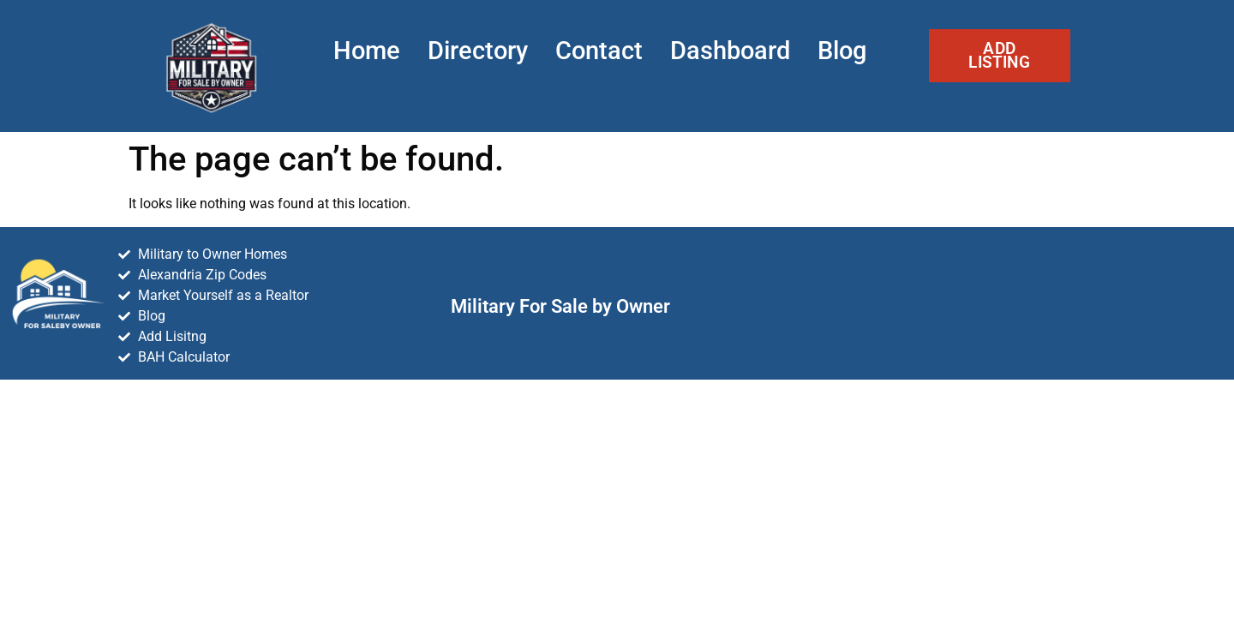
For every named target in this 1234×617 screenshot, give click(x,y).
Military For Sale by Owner (560, 306)
